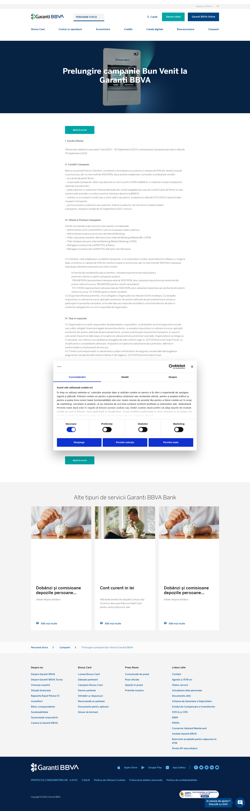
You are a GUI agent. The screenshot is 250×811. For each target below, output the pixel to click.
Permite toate (170, 442)
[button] (38, 29)
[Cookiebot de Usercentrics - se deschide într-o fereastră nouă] (171, 366)
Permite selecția (125, 442)
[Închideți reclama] (192, 366)
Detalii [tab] (125, 377)
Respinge (79, 442)
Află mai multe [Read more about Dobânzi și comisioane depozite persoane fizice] (46, 623)
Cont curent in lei (117, 587)
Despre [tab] (173, 377)
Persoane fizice (86, 17)
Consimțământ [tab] (77, 377)
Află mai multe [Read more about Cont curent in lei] (110, 623)
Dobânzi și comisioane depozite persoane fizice (58, 592)
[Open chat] (240, 803)
